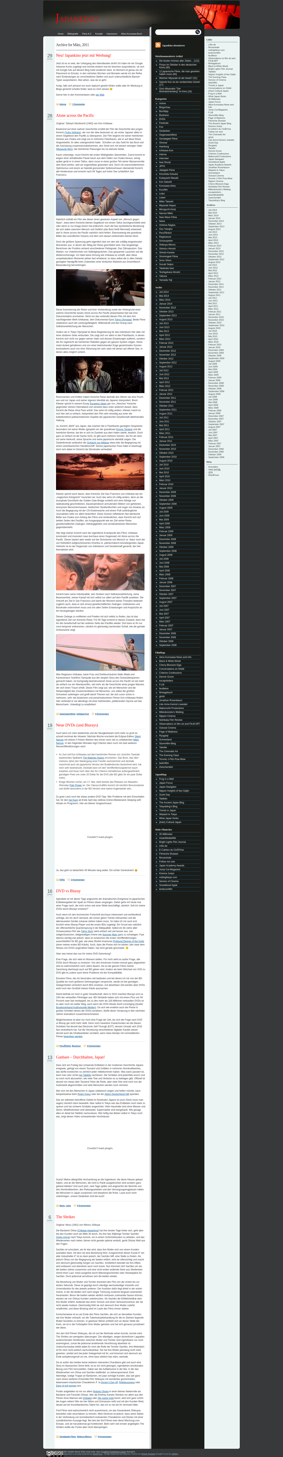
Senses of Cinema (168, 881)
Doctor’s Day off (109, 1382)
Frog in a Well (166, 779)
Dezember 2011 (167, 398)
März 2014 (164, 299)
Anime (162, 103)
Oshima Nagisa (167, 225)
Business (76, 1046)
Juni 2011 (164, 421)
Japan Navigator (167, 787)
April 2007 (164, 617)
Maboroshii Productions (171, 708)
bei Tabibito (85, 1075)
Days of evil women (66, 1385)
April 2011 (164, 429)
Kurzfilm (163, 189)
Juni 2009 (164, 515)
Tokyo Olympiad (123, 319)
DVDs (62, 880)
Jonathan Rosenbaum (170, 700)
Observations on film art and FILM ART (179, 724)
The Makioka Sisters (93, 757)
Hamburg (164, 146)
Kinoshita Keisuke (168, 174)
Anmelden (213, 467)
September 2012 (168, 362)
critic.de (163, 846)
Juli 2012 (164, 370)
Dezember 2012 (167, 350)
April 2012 (164, 382)
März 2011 (164, 433)
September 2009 (168, 504)
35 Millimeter (166, 834)
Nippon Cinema (167, 716)
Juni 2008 (164, 562)
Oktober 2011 (166, 405)
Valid (214, 469)
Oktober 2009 (166, 500)
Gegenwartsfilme (67, 714)
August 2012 (165, 366)
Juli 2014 (164, 292)
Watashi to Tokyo (168, 814)
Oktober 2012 (166, 358)
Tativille (163, 747)
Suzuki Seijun (166, 264)
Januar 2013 (165, 347)
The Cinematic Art (168, 751)
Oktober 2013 (166, 311)
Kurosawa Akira (167, 185)
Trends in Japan (167, 810)
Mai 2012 (164, 378)
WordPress (213, 475)
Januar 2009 (165, 535)
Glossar (163, 142)
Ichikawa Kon (82, 714)
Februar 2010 (166, 484)
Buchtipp (163, 111)
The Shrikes (65, 1217)
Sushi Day (164, 794)
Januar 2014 (165, 303)
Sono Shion (165, 260)
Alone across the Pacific (75, 115)
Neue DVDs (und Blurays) (77, 725)
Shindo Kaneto (167, 252)
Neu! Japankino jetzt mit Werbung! (83, 55)
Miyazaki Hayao (167, 205)
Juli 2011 (164, 417)
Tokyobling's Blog (168, 806)
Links (68, 1206)
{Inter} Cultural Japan (170, 822)
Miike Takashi (166, 201)
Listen (162, 197)
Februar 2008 (166, 578)
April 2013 (164, 335)
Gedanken (164, 131)
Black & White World (170, 661)
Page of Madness (168, 731)
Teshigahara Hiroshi (169, 272)
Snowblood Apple (168, 885)
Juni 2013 (164, 327)
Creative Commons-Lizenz (113, 1452)
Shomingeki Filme (168, 256)
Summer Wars (109, 934)
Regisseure (165, 236)
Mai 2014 (164, 296)
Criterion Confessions (170, 672)
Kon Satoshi (165, 182)
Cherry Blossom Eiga (170, 665)
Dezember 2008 (167, 539)
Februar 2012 (166, 390)
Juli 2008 (164, 558)
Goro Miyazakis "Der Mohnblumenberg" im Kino (173, 90)
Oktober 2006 (166, 641)
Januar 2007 (165, 629)
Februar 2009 (166, 531)
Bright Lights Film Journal (172, 842)
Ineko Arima (63, 1237)
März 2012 (164, 386)
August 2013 (165, 319)
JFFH (162, 166)
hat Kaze (73, 800)
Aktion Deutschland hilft (117, 1094)
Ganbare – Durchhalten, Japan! (80, 1057)
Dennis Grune (166, 676)
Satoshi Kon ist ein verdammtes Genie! (179, 82)
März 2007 (164, 621)
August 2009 (165, 507)
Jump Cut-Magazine (169, 869)
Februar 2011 (166, 437)
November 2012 (167, 354)
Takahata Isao (166, 268)
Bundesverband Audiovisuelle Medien (75, 1007)
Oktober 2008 (166, 547)
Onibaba (87, 1398)
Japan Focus (166, 783)
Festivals (163, 123)
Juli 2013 (164, 323)
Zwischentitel (166, 767)
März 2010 (164, 480)
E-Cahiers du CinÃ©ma (171, 849)
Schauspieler (166, 240)
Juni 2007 (164, 610)
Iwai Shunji (165, 162)
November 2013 (167, 307)
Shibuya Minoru (84, 1437)
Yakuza (163, 276)
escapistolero (166, 680)
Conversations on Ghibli (171, 669)
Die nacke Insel (106, 1398)
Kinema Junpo (166, 873)
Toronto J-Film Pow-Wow (172, 759)
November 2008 (167, 543)
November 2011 (167, 402)
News (62, 1206)
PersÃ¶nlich (65, 1046)
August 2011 (165, 413)
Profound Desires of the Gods (128, 941)
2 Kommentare (78, 880)
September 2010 (168, 456)
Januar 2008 (165, 582)
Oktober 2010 (166, 453)
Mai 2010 (164, 472)
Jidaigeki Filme (167, 170)
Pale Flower (75, 785)
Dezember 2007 (167, 586)
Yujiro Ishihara (72, 132)
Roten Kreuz (84, 1094)
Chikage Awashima (88, 1230)
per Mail (100, 94)
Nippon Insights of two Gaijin (174, 790)
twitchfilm (164, 763)
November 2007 (167, 590)
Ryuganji (163, 735)
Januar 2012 (165, 394)
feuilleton (164, 688)
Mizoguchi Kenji (167, 209)
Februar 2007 (166, 625)
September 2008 (168, 551)
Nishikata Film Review (170, 720)
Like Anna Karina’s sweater (173, 704)
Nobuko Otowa (100, 1391)
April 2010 (164, 476)
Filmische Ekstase (168, 853)
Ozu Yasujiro (166, 229)
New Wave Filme (168, 217)
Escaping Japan (98, 403)
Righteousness (127, 1382)
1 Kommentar (78, 104)
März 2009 (164, 527)
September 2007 (168, 598)
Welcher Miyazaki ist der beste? (175, 78)
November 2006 (167, 637)
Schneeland (165, 739)
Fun (161, 127)
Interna (63, 104)
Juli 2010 (164, 464)
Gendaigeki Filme (68, 1437)
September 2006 (168, 645)
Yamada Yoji (165, 280)
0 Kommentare (102, 714)
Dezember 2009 (167, 492)
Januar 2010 (165, 488)
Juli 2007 (164, 606)
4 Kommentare (93, 1046)
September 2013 (168, 315)
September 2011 (168, 409)
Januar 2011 (165, 441)
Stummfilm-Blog (167, 743)
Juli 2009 (164, 511)
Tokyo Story (87, 931)
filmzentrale (165, 857)
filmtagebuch (166, 692)
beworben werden (73, 1036)
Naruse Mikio (166, 213)
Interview (164, 158)
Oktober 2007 (166, 594)
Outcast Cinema (167, 727)
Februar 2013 (166, 343)
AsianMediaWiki (167, 838)
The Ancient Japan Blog (171, 802)
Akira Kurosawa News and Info (175, 657)
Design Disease (148, 1454)
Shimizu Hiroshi (167, 248)
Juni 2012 (164, 374)
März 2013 (164, 339)
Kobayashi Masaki (168, 178)
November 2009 (167, 496)
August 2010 (165, 460)
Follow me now (167, 861)
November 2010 (167, 449)
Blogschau (164, 107)
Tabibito (163, 798)
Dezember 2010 (167, 445)
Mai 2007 (164, 613)
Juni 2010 (164, 468)
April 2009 (164, 523)
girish (162, 696)
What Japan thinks (169, 818)
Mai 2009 (164, 519)
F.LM (161, 684)
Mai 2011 (164, 425)
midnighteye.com (168, 877)
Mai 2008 (164, 566)
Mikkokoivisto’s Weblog (171, 712)
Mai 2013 (164, 331)
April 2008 (164, 570)
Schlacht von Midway (98, 442)
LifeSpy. (174, 1454)
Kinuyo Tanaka (124, 429)
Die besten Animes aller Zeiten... (176, 60)
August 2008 (165, 555)
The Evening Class (169, 755)
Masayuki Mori (64, 149)
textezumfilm (165, 889)
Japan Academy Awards (171, 865)
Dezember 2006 (167, 633)
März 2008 (164, 574)
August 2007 (165, 602)
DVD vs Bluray (68, 891)
